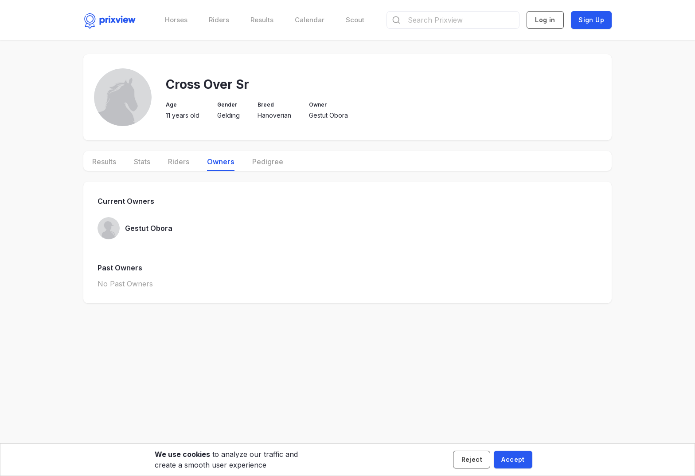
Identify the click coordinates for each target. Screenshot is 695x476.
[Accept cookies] (513, 459)
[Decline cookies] (471, 459)
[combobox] (453, 20)
